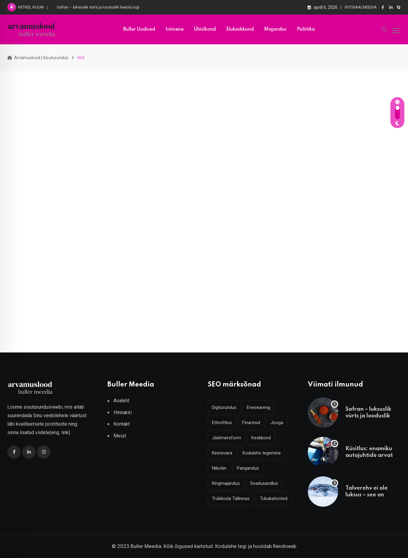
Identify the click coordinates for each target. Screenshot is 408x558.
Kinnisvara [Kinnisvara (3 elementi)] (222, 453)
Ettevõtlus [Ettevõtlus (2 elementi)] (222, 422)
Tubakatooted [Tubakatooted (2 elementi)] (273, 498)
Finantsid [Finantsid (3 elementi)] (251, 422)
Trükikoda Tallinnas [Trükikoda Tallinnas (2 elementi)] (231, 498)
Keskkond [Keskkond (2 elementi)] (261, 438)
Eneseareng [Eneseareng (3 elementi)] (258, 407)
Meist (120, 436)
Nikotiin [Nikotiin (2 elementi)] (219, 468)
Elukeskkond (240, 29)
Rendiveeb (284, 546)
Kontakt (122, 424)
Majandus (275, 29)
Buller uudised (139, 29)
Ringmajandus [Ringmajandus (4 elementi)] (226, 483)
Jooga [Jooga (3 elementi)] (276, 422)
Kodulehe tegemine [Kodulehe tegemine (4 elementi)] (262, 453)
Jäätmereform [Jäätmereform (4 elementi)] (226, 438)
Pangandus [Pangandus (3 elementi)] (248, 468)
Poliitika (306, 29)
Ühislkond (205, 29)
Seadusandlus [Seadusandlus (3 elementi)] (264, 483)
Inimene (174, 29)
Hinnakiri (123, 412)
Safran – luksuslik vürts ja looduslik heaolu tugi (98, 7)
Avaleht (121, 400)
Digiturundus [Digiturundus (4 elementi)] (224, 407)
